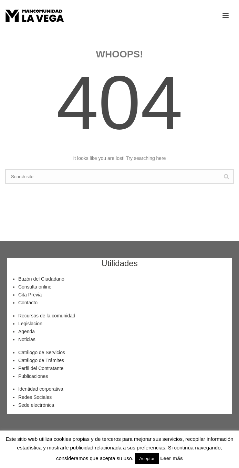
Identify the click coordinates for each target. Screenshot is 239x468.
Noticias (26, 339)
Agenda (26, 331)
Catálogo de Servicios (41, 352)
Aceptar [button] (147, 458)
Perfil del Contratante (41, 368)
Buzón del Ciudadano (41, 279)
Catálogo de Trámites (41, 360)
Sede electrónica (36, 405)
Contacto (28, 302)
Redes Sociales (35, 397)
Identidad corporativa (40, 389)
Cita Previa (30, 294)
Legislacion (30, 323)
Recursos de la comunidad (46, 315)
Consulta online (35, 287)
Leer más (171, 458)
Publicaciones (33, 376)
